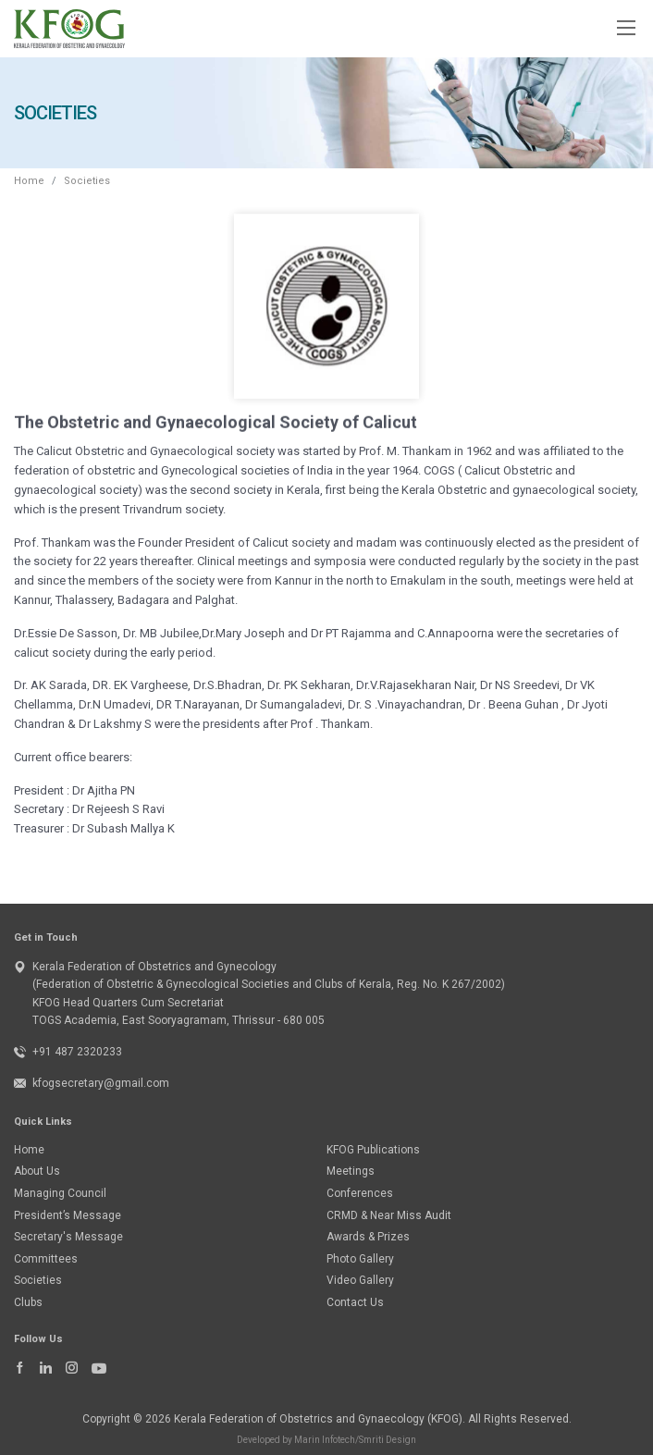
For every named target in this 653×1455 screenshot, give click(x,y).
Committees (46, 1258)
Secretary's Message (68, 1236)
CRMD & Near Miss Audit (388, 1215)
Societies (87, 181)
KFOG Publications (373, 1149)
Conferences (359, 1193)
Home (29, 181)
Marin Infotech (324, 1440)
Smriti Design (387, 1440)
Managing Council (60, 1193)
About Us (37, 1171)
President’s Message (67, 1215)
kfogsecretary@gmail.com (100, 1083)
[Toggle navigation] (625, 27)
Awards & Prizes (368, 1236)
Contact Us (355, 1302)
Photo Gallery (360, 1258)
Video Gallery (360, 1280)
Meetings (350, 1171)
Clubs (28, 1302)
